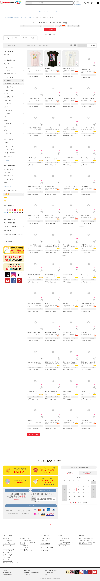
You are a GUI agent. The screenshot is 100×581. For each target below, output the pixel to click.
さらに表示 (6, 160)
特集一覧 (22, 544)
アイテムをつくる (44, 535)
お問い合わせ (82, 535)
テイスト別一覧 (24, 547)
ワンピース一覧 (7, 545)
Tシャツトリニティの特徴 (46, 547)
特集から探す (10, 241)
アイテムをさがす (7, 535)
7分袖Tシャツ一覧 (7, 554)
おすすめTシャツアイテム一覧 (10, 562)
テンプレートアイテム (29, 38)
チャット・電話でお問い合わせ (86, 538)
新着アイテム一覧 (24, 538)
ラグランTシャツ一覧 (8, 547)
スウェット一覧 (7, 556)
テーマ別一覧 (23, 549)
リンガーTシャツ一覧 (8, 549)
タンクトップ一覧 (7, 551)
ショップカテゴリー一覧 (26, 551)
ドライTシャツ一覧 (8, 540)
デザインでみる (91, 45)
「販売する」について (63, 540)
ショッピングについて (63, 538)
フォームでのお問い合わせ (85, 540)
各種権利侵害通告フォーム (85, 544)
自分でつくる (43, 540)
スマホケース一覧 (7, 561)
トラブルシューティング (64, 544)
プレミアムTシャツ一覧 (9, 542)
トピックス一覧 (24, 545)
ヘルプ (50, 524)
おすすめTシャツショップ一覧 (27, 542)
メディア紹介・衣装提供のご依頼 (87, 542)
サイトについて (62, 545)
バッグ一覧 (6, 559)
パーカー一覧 (6, 557)
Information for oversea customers (50, 12)
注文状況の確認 (77, 4)
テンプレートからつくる (46, 538)
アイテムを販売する (45, 544)
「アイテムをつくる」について (66, 542)
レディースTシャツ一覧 (9, 544)
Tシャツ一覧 (6, 538)
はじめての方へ (44, 550)
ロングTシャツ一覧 (8, 552)
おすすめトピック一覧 (25, 540)
